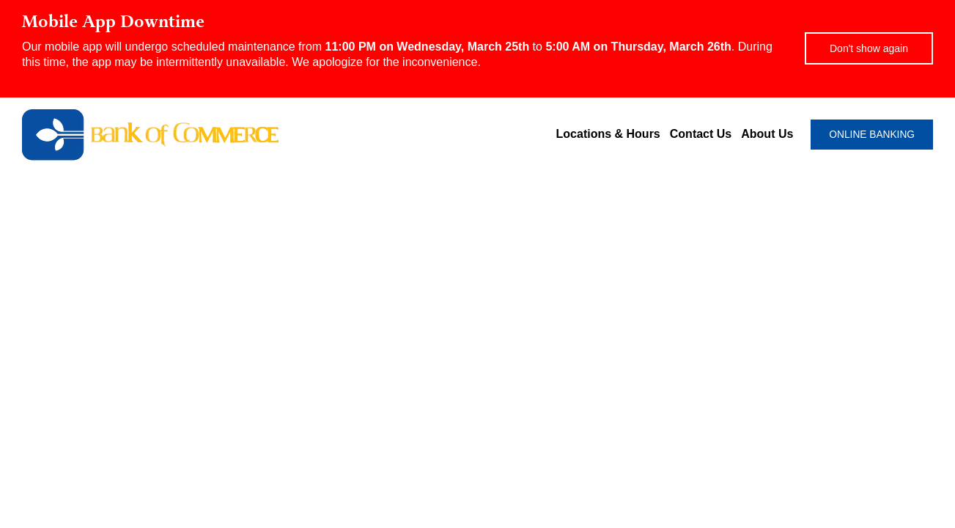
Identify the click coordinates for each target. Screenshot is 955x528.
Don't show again (869, 48)
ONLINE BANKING (872, 134)
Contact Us (700, 134)
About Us (767, 134)
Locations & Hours (608, 134)
